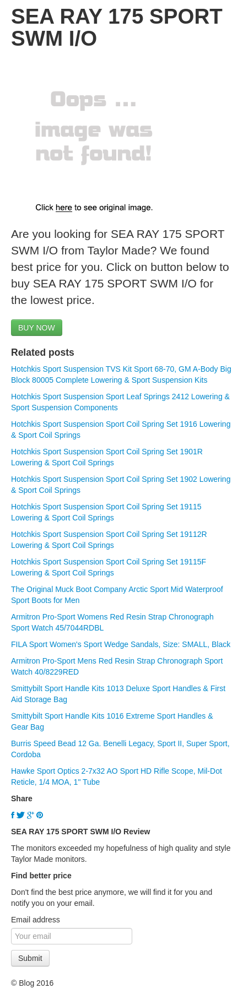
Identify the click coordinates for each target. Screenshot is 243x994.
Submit (30, 958)
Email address (35, 919)
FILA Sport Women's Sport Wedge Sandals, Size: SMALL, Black (120, 644)
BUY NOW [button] (36, 327)
